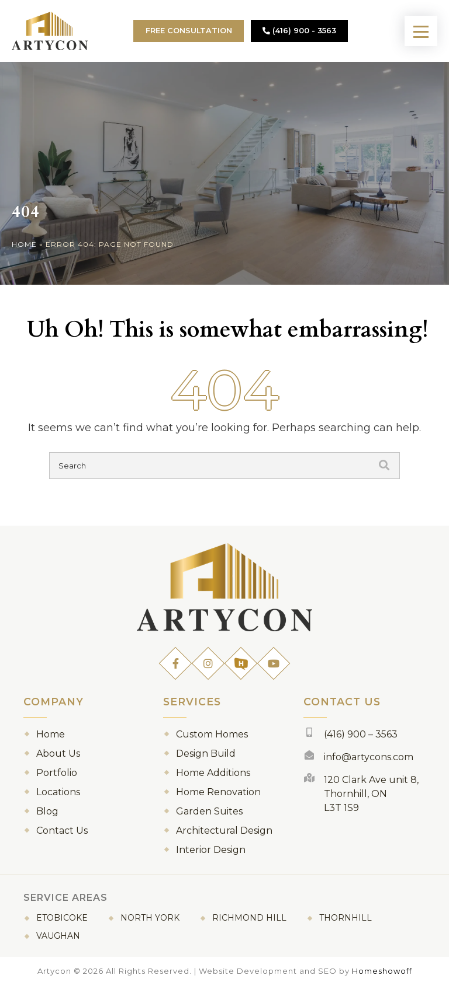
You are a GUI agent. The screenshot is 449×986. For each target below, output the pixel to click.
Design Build (206, 753)
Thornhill (345, 917)
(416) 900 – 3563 (361, 734)
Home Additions (213, 772)
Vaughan (58, 936)
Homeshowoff (382, 970)
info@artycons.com (368, 757)
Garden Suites (209, 811)
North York (149, 917)
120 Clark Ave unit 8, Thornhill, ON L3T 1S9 (371, 793)
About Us (58, 753)
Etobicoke (62, 917)
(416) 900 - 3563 (299, 30)
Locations (58, 792)
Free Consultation (189, 30)
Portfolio (56, 772)
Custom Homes (212, 734)
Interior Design (211, 849)
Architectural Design (224, 830)
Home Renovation (218, 792)
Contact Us (62, 830)
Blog (47, 811)
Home (24, 244)
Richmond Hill (249, 917)
